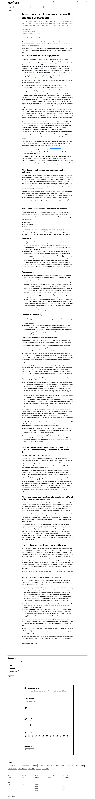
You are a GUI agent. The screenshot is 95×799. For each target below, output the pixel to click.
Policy (38, 768)
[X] (39, 736)
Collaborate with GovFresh (31, 701)
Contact (23, 782)
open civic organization (38, 691)
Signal (22, 7)
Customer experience (59, 765)
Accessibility (12, 765)
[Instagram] (50, 736)
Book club (37, 792)
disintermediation (26, 63)
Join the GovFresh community (31, 710)
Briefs (27, 7)
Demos (41, 7)
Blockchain (34, 765)
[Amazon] (57, 736)
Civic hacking (49, 765)
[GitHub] (26, 739)
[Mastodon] (36, 736)
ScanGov (13, 668)
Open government (12, 768)
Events (49, 777)
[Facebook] (47, 736)
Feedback (25, 35)
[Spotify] (64, 736)
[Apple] (61, 736)
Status (63, 790)
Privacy (63, 782)
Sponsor (80, 2)
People (9, 777)
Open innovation (22, 768)
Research (52, 7)
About (9, 775)
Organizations (51, 775)
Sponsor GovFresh (29, 749)
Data (77, 765)
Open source (31, 768)
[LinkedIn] (29, 736)
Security (63, 781)
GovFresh (27, 29)
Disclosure (64, 779)
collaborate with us (60, 691)
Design (82, 765)
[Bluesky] (33, 736)
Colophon (63, 784)
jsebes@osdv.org (26, 632)
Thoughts (17, 7)
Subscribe (57, 2)
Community (65, 2)
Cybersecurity (70, 765)
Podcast (46, 7)
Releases (63, 788)
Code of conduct (65, 777)
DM (37, 7)
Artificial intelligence (23, 765)
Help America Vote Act (47, 68)
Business (41, 765)
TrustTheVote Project (55, 148)
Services (10, 779)
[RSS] (67, 736)
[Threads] (54, 736)
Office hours (11, 782)
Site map (63, 786)
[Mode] (86, 2)
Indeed (71, 74)
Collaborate (24, 779)
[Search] (84, 2)
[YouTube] (43, 736)
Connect (73, 2)
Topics (11, 7)
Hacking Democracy (44, 41)
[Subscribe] (26, 736)
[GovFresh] (13, 2)
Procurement (45, 768)
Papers (33, 7)
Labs (58, 7)
